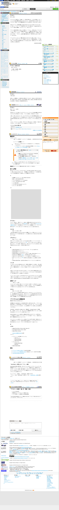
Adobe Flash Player (18, 340)
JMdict (16, 470)
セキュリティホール (36, 275)
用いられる (35, 20)
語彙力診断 (4, 85)
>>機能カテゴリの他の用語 (37, 130)
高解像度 (11, 367)
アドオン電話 (14, 394)
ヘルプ (57, 0)
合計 (39, 98)
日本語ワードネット (12, 466)
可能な (34, 39)
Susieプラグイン (15, 256)
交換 (32, 39)
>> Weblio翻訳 (56, 139)
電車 (2, 29)
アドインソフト (15, 70)
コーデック (34, 260)
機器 (17, 69)
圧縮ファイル (32, 257)
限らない (31, 26)
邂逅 (45, 127)
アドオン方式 (14, 391)
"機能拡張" (24, 157)
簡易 (25, 394)
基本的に (16, 19)
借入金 (33, 98)
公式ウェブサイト (18, 370)
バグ (31, 275)
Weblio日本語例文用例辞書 (16, 386)
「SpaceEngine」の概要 (34, 375)
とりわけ (33, 19)
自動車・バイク (4, 30)
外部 (26, 32)
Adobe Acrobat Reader (16, 345)
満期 (26, 99)
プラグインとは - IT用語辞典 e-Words (19, 351)
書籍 (31, 157)
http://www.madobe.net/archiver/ (18, 353)
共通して (13, 32)
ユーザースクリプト (16, 305)
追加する (20, 20)
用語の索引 (28, 386)
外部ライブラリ (22, 304)
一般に (11, 115)
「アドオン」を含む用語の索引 (16, 432)
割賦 (13, 392)
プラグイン (14, 181)
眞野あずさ (46, 136)
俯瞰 (45, 124)
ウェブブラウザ (25, 115)
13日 (39, 43)
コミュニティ (37, 366)
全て (1, 24)
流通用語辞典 (13, 91)
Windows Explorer (15, 253)
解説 (28, 364)
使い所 (17, 40)
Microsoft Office (15, 250)
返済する (13, 99)
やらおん (45, 132)
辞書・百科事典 (7, 11)
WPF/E (21, 127)
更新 (40, 43)
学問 (2, 35)
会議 (26, 394)
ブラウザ (35, 24)
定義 (45, 126)
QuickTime (16, 344)
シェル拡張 (29, 253)
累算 (19, 69)
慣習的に (20, 40)
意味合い (37, 32)
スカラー (34, 157)
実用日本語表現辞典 (15, 13)
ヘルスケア (4, 39)
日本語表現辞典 (13, 11)
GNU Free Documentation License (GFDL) (22, 450)
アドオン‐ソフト (46, 83)
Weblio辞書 (14, 449)
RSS (33, 490)
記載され (17, 371)
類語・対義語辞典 (6, 0)
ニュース (28, 157)
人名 (2, 45)
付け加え (39, 112)
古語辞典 (27, 0)
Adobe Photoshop (14, 118)
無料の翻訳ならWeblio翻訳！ (17, 4)
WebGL (25, 320)
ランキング (23, 63)
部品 (36, 39)
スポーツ (28, 473)
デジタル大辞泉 (14, 63)
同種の (18, 24)
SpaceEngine (13, 364)
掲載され (27, 370)
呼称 (22, 26)
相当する (15, 27)
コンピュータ (4, 27)
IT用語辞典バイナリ (15, 104)
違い (13, 35)
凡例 (26, 63)
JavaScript (17, 303)
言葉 (28, 19)
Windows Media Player (16, 260)
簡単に (17, 366)
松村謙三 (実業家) (47, 122)
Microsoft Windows (17, 278)
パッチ (13, 182)
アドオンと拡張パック (47, 79)
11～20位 (48, 119)
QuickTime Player (24, 260)
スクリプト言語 (31, 226)
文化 (2, 36)
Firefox (16, 22)
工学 (36, 472)
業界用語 (3, 26)
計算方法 (19, 99)
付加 (20, 19)
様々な (23, 366)
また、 (34, 117)
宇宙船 (30, 367)
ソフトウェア (18, 31)
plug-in (14, 117)
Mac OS (13, 254)
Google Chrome (24, 24)
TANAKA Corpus (3, 455)
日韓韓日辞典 (23, 0)
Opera (13, 310)
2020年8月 (36, 43)
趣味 (2, 40)
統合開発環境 (17, 127)
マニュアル (13, 371)
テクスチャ (15, 367)
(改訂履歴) (22, 448)
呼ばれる (33, 113)
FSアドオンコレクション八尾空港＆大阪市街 (49, 53)
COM (35, 253)
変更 (18, 366)
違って (23, 40)
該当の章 (25, 223)
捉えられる (28, 40)
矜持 (45, 129)
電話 (28, 394)
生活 (2, 38)
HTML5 (22, 320)
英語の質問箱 (4, 84)
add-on (13, 95)
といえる (14, 41)
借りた (29, 99)
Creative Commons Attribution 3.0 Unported (21, 458)
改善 (30, 150)
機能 (17, 20)
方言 (2, 47)
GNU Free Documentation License (27, 447)
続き (17, 113)
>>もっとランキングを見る (54, 137)
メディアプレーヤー (15, 341)
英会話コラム (4, 81)
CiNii (37, 157)
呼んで (28, 27)
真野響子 (45, 121)
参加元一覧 (12, 438)
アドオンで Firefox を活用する (18, 350)
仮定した (32, 99)
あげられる (31, 117)
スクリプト (24, 184)
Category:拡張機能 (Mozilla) (17, 333)
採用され (25, 98)
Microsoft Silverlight (18, 339)
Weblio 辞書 (53, 0)
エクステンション (23, 27)
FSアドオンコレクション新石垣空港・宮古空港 (49, 56)
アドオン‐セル (46, 81)
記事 (18, 364)
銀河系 (36, 367)
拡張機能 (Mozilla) (17, 163)
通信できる (22, 394)
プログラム (26, 20)
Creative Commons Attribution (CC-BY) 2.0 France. (21, 456)
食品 (2, 44)
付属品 (13, 69)
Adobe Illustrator (38, 117)
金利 (24, 392)
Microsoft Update (26, 278)
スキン (27, 292)
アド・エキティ (46, 75)
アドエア (45, 74)
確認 (45, 131)
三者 (20, 394)
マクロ (13, 184)
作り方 (37, 370)
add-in (17, 109)
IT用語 (36, 19)
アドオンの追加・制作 (47, 80)
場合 (17, 41)
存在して (19, 112)
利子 (37, 98)
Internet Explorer (13, 314)
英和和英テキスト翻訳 (16, 421)
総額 (36, 99)
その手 (16, 113)
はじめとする (30, 24)
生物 (2, 43)
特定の (16, 20)
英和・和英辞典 (13, 0)
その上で (18, 32)
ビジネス (3, 25)
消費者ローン (17, 98)
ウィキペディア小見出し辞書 (16, 357)
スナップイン (14, 185)
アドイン (13, 109)
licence (19, 471)
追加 (23, 22)
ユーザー (30, 115)
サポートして (30, 366)
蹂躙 (45, 134)
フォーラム (23, 370)
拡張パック (22, 273)
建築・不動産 (4, 34)
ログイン (48, 0)
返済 (20, 98)
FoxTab (45, 59)
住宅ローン (12, 98)
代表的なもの (24, 117)
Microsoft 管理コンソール (16, 252)
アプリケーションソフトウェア (27, 112)
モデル (33, 367)
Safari (21, 309)
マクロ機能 (26, 232)
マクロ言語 (17, 230)
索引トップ (19, 63)
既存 (14, 31)
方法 (22, 98)
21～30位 (52, 119)
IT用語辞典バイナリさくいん (24, 445)
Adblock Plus (14, 328)
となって (32, 123)
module (24, 39)
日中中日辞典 (18, 0)
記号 (2, 78)
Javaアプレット (17, 337)
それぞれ (14, 40)
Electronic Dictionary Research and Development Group (40, 470)
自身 (32, 115)
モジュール (20, 39)
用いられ (25, 26)
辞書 (2, 0)
